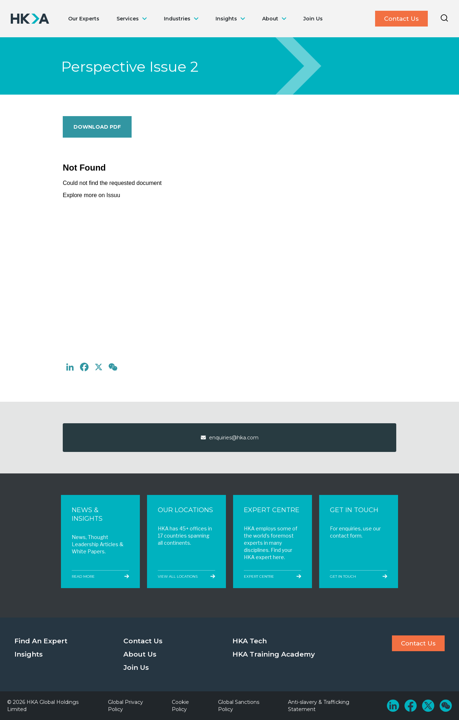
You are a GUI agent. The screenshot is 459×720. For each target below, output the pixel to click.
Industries (177, 18)
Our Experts (83, 18)
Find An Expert (40, 641)
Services (128, 18)
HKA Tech (249, 641)
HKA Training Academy (273, 654)
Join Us (313, 18)
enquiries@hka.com (230, 437)
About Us (139, 654)
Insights (226, 18)
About (270, 18)
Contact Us (401, 18)
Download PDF (97, 127)
